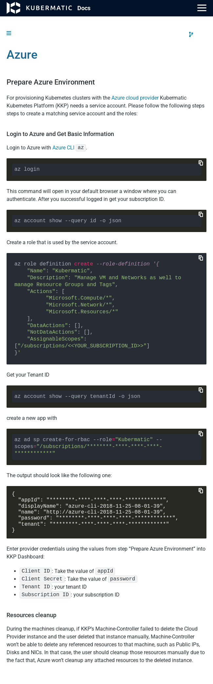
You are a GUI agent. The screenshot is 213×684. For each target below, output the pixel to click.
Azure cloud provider (135, 98)
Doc (83, 8)
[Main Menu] (201, 8)
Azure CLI (63, 148)
